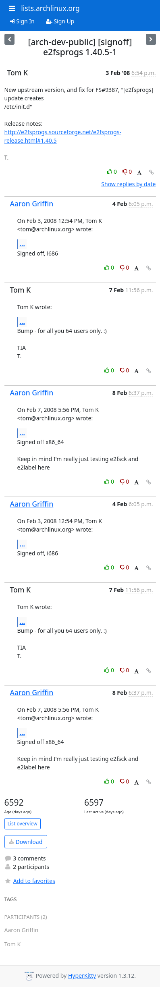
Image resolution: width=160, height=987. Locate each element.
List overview (22, 823)
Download (25, 842)
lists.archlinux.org (50, 8)
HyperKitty (82, 976)
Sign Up (60, 21)
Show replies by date (128, 184)
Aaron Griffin (32, 203)
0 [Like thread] (112, 171)
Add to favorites (29, 881)
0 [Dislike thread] (127, 171)
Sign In (22, 21)
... (22, 243)
